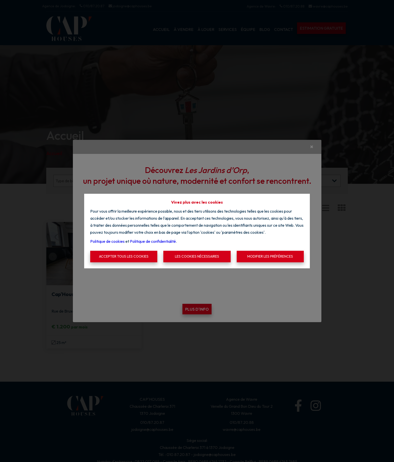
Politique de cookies (107, 241)
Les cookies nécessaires (197, 256)
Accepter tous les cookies (124, 256)
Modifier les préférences (270, 256)
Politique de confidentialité (153, 241)
